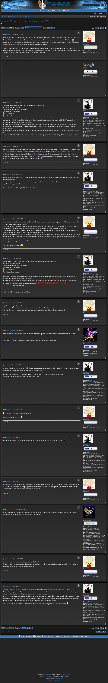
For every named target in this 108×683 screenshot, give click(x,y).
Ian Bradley (67, 674)
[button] (96, 28)
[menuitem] (54, 10)
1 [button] (98, 28)
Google (85, 67)
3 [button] (103, 28)
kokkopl (85, 109)
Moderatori (12, 24)
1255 (90, 117)
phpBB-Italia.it (59, 678)
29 (90, 51)
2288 (90, 350)
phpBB (47, 676)
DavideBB (86, 43)
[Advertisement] (41, 78)
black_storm (86, 342)
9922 (90, 527)
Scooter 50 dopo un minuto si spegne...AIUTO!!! (25, 21)
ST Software (47, 674)
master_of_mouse (88, 519)
